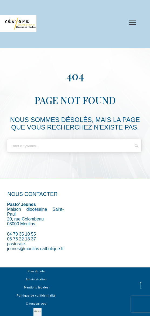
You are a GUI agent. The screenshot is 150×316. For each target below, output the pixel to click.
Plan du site (36, 271)
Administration (36, 279)
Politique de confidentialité (36, 295)
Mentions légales (36, 287)
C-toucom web (36, 303)
